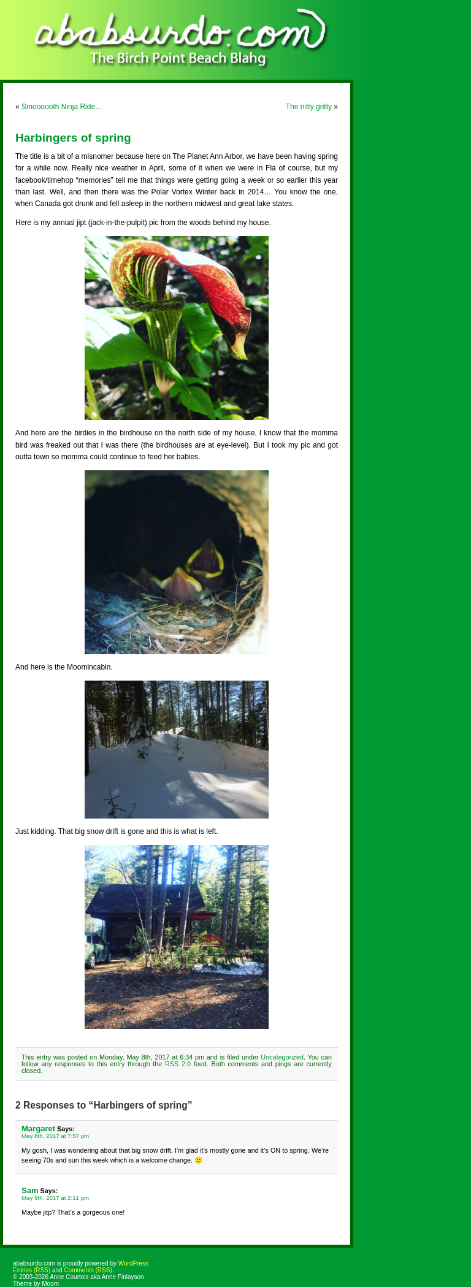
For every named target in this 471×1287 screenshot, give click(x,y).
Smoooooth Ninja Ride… (61, 106)
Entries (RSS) (31, 1270)
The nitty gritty (309, 106)
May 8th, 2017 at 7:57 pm (55, 1135)
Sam (30, 1190)
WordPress (133, 1263)
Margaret (38, 1128)
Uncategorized (282, 1057)
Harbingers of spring (73, 137)
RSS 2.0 (178, 1063)
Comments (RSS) (88, 1270)
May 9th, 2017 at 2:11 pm (55, 1197)
